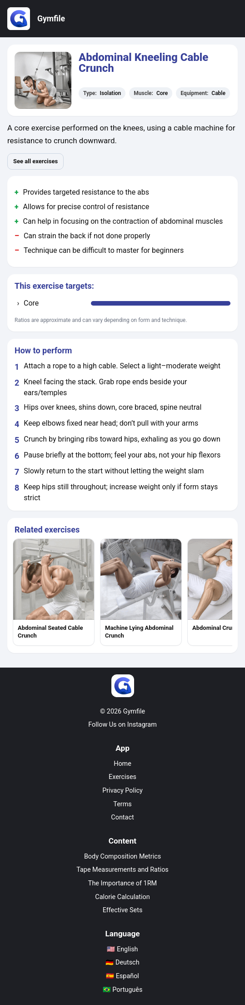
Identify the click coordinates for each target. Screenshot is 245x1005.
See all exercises (35, 161)
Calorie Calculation (122, 897)
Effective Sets (123, 910)
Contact (122, 817)
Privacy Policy (122, 790)
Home (122, 764)
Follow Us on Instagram (122, 725)
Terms (122, 804)
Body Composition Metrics (122, 856)
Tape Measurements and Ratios (122, 870)
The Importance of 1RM (122, 883)
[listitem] (54, 592)
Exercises (122, 777)
